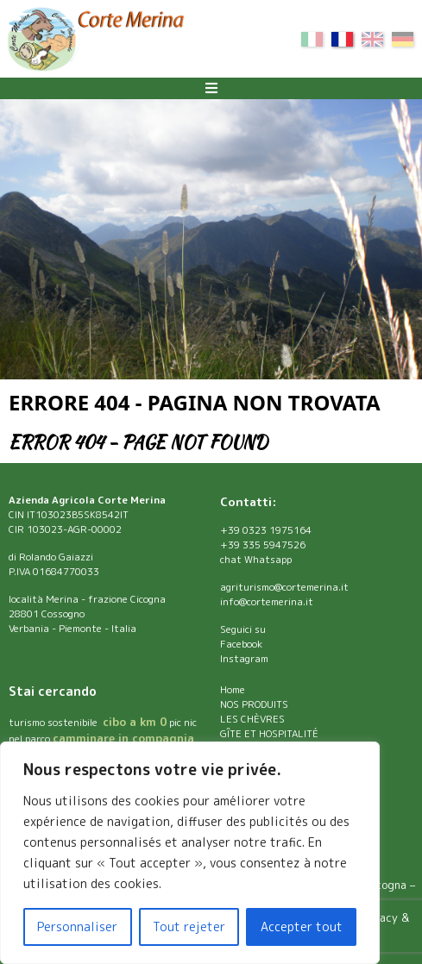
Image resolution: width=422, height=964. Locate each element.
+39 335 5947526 (262, 545)
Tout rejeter (189, 926)
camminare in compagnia (123, 738)
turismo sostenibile (54, 722)
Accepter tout (302, 926)
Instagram (244, 659)
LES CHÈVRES (252, 719)
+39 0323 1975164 (266, 530)
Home (232, 690)
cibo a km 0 (135, 721)
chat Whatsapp (256, 560)
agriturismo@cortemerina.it (284, 587)
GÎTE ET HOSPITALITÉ (269, 734)
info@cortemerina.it (266, 602)
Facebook (241, 644)
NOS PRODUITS (254, 704)
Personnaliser (77, 926)
